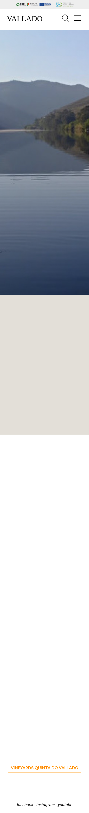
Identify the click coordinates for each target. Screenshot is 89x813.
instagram (45, 804)
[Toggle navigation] (77, 18)
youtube (65, 804)
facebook (25, 804)
